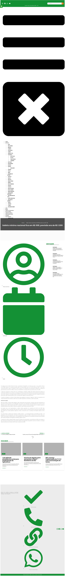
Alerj (24, 453)
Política (4, 453)
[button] (1, 6)
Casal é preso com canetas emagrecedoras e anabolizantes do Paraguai (58, 262)
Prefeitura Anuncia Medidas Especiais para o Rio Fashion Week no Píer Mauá (58, 256)
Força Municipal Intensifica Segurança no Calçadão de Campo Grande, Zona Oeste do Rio (58, 275)
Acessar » (4, 468)
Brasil (46, 453)
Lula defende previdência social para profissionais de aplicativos (10, 460)
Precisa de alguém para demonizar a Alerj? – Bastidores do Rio (32, 459)
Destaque (55, 247)
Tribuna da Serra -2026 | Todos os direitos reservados (32, 574)
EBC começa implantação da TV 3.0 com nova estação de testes (53, 460)
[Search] (63, 3)
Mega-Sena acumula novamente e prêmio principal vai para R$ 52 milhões (57, 249)
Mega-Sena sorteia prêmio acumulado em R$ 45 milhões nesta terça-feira (57, 268)
